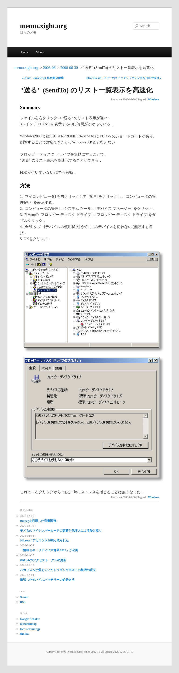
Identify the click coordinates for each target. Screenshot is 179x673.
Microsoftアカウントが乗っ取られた (44, 540)
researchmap (28, 623)
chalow (24, 634)
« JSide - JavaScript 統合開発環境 (43, 78)
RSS (23, 602)
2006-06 (49, 68)
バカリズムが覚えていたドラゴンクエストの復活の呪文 (58, 570)
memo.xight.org (43, 26)
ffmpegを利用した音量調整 (38, 521)
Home (25, 52)
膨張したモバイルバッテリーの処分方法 (47, 579)
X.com (24, 597)
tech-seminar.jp (30, 629)
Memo (40, 52)
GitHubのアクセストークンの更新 (43, 560)
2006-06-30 (69, 68)
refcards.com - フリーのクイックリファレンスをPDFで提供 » (123, 78)
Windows (153, 99)
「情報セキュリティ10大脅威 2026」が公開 (49, 550)
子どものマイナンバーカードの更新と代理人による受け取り (61, 530)
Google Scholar (30, 619)
